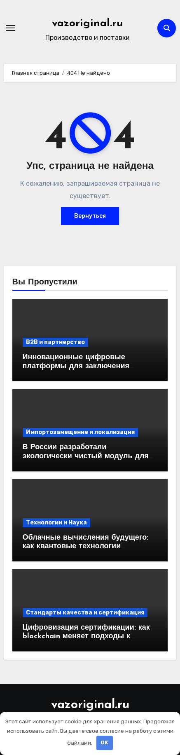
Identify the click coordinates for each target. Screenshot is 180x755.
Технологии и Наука (56, 522)
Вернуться (90, 215)
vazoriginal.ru (87, 23)
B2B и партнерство (55, 342)
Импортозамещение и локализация (80, 432)
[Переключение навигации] (10, 28)
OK (104, 742)
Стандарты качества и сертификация (85, 612)
